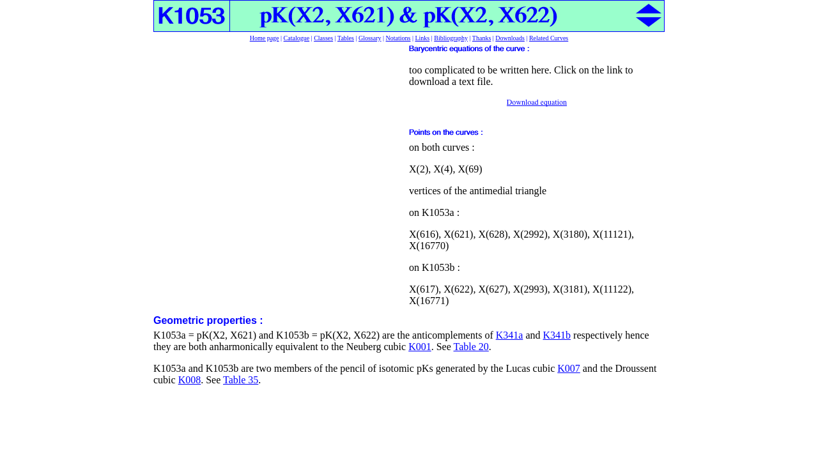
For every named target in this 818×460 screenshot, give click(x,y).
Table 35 (240, 379)
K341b (557, 335)
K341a (509, 335)
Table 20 (471, 346)
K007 (568, 368)
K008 (189, 379)
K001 (419, 346)
